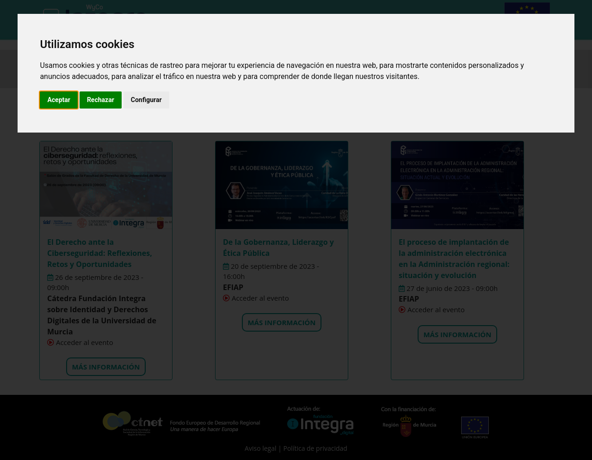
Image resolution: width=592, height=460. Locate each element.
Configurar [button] (146, 99)
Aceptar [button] (58, 99)
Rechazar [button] (100, 99)
